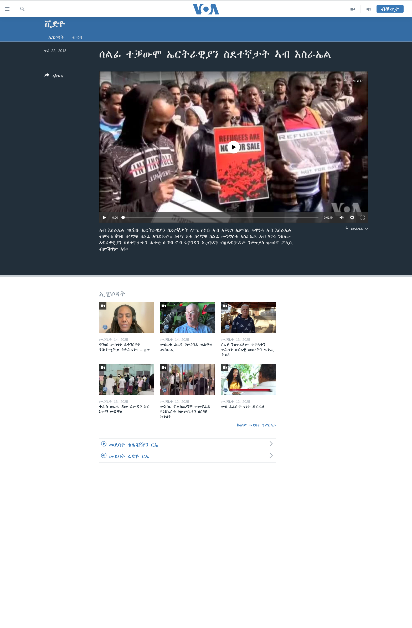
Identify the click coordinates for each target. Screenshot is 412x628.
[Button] (54, 76)
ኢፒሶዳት (56, 37)
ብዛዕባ (77, 37)
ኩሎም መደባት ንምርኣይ (256, 425)
